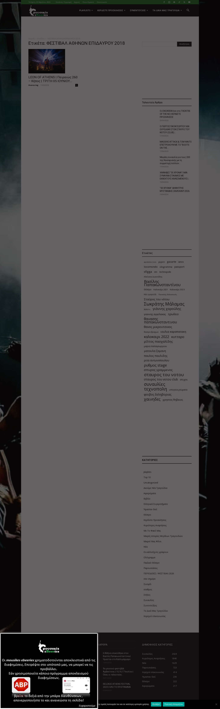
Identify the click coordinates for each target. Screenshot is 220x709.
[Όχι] (216, 704)
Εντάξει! (156, 704)
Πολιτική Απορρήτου (173, 704)
